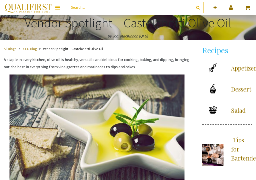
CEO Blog (30, 48)
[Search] (198, 7)
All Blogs (10, 48)
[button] (215, 7)
